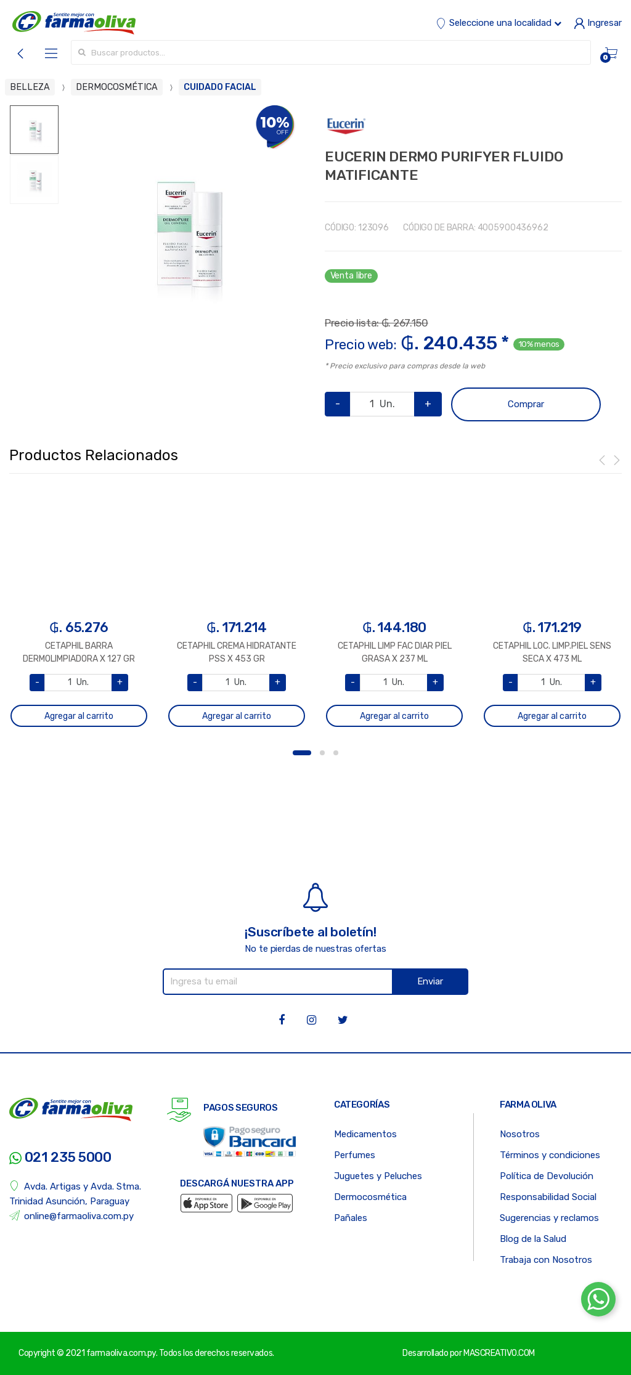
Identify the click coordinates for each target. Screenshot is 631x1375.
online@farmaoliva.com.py (71, 1216)
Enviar (430, 981)
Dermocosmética (370, 1197)
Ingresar (598, 22)
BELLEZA (30, 87)
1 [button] (302, 752)
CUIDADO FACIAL (220, 87)
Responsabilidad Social (548, 1197)
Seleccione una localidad (498, 22)
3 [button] (335, 752)
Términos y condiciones (550, 1155)
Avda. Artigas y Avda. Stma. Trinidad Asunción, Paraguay (75, 1193)
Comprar (526, 404)
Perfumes (354, 1155)
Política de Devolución (546, 1176)
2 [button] (322, 752)
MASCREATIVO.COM (499, 1353)
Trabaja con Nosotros (546, 1259)
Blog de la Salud (533, 1238)
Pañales (350, 1217)
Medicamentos (365, 1134)
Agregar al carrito (78, 716)
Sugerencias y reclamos (549, 1217)
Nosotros (520, 1134)
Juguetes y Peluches (378, 1176)
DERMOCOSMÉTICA (117, 87)
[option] (182, 228)
